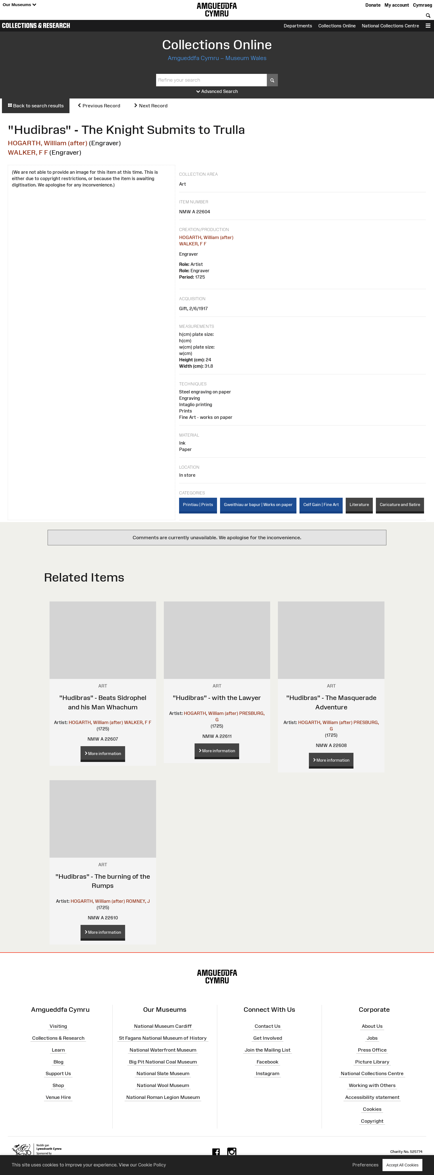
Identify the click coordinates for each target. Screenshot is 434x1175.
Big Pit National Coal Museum (163, 1061)
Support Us (58, 1073)
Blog (58, 1061)
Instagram (267, 1073)
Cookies (372, 1109)
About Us (372, 1026)
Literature (359, 504)
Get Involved (267, 1038)
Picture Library (372, 1061)
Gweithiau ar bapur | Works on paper (258, 504)
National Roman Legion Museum (163, 1097)
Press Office (372, 1050)
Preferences (365, 1164)
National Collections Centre (390, 25)
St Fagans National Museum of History (163, 1038)
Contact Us (267, 1026)
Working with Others (372, 1085)
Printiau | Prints (198, 504)
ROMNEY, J (138, 901)
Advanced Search (217, 91)
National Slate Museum (162, 1073)
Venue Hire (58, 1097)
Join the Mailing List (267, 1050)
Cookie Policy (152, 1164)
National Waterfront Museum (163, 1050)
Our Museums (19, 4)
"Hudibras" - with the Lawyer (217, 697)
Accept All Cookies (402, 1165)
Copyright (372, 1121)
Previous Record (98, 105)
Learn (58, 1050)
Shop (58, 1085)
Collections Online (337, 25)
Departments (298, 25)
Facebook (267, 1061)
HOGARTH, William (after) (47, 143)
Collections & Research (36, 25)
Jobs (372, 1038)
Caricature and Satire (400, 504)
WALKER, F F (28, 152)
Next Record (150, 105)
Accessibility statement (372, 1097)
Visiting (58, 1026)
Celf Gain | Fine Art (321, 504)
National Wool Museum (163, 1085)
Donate (373, 4)
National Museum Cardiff (163, 1026)
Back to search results (36, 105)
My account (396, 4)
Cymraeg (422, 4)
